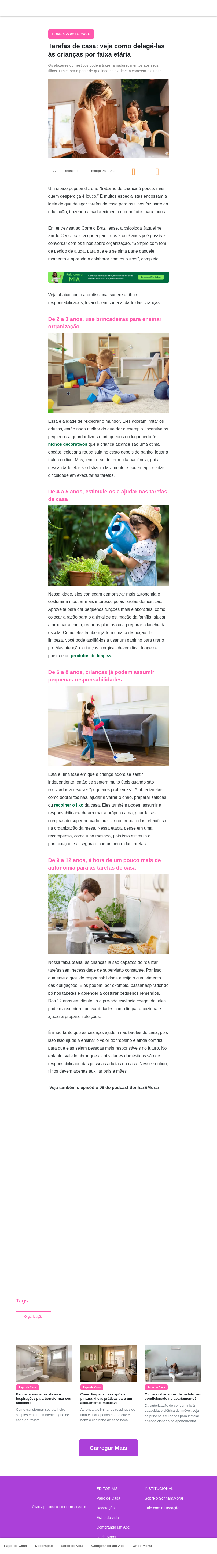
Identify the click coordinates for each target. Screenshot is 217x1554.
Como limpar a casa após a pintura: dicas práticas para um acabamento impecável (106, 1398)
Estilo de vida (72, 1546)
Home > (59, 34)
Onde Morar (142, 1546)
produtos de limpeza (92, 655)
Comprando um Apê (108, 1546)
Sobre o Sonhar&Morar (164, 1498)
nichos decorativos (67, 444)
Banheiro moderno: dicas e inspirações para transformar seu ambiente (43, 1398)
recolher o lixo (68, 805)
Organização (33, 1317)
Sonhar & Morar (35, 6)
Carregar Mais (108, 1448)
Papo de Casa (15, 1546)
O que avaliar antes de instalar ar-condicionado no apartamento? (173, 1396)
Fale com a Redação (162, 1508)
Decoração (44, 1546)
